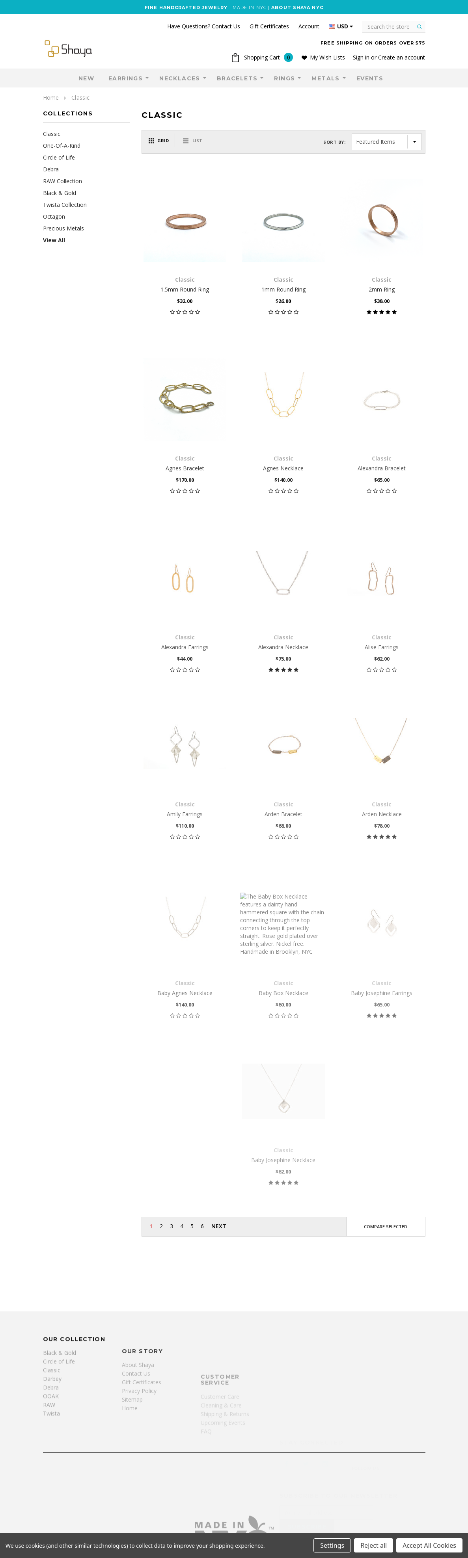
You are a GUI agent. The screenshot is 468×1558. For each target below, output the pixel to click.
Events (369, 78)
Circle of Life (59, 157)
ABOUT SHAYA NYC (297, 7)
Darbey (52, 1436)
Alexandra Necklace (283, 647)
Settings (332, 1545)
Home (51, 97)
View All (54, 240)
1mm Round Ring (283, 289)
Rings (284, 78)
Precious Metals (63, 228)
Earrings (125, 78)
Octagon (54, 216)
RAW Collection (62, 181)
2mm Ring (382, 289)
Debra (51, 169)
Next (218, 1226)
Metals (325, 78)
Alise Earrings (382, 647)
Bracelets (237, 78)
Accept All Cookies (429, 1545)
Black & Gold (59, 193)
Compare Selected (385, 1226)
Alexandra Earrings (185, 647)
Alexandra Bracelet (382, 468)
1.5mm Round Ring (184, 289)
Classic (80, 97)
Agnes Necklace (283, 468)
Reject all (373, 1545)
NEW (86, 78)
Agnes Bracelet (185, 468)
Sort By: (334, 142)
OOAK (51, 1454)
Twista (51, 1471)
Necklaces (179, 78)
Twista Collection (65, 204)
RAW (49, 1462)
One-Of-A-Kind (61, 145)
